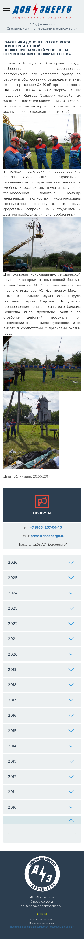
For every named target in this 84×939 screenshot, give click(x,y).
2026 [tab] (41, 562)
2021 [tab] (41, 638)
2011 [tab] (41, 791)
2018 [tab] (41, 684)
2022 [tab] (41, 623)
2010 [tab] (41, 807)
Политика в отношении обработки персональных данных (42, 926)
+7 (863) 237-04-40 (46, 527)
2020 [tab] (41, 654)
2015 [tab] (41, 730)
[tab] (42, 820)
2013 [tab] (41, 761)
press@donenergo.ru (47, 536)
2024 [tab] (41, 593)
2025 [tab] (41, 577)
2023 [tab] (41, 608)
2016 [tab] (41, 715)
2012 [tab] (41, 776)
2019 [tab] (41, 669)
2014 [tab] (41, 746)
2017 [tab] (41, 700)
